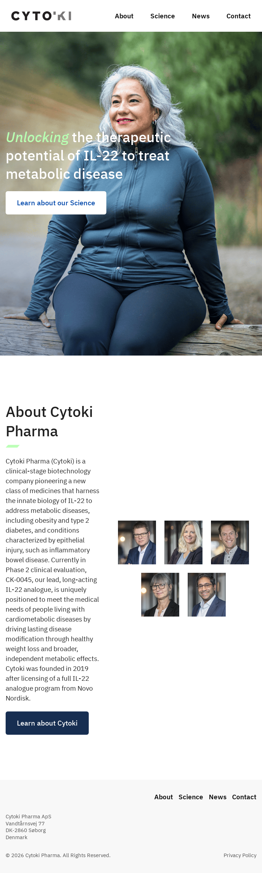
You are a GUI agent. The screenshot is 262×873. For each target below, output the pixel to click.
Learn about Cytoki (47, 735)
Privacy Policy (240, 855)
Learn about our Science (56, 202)
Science (162, 16)
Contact (238, 16)
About (124, 16)
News (201, 16)
